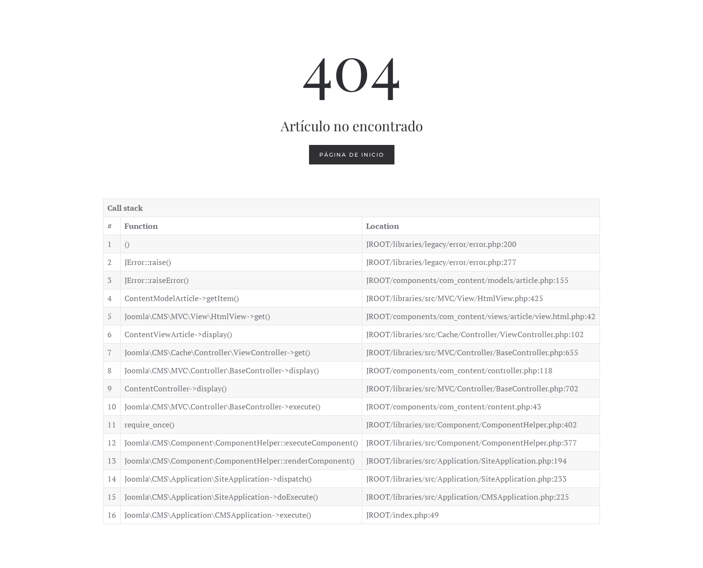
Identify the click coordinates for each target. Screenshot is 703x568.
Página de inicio (351, 154)
